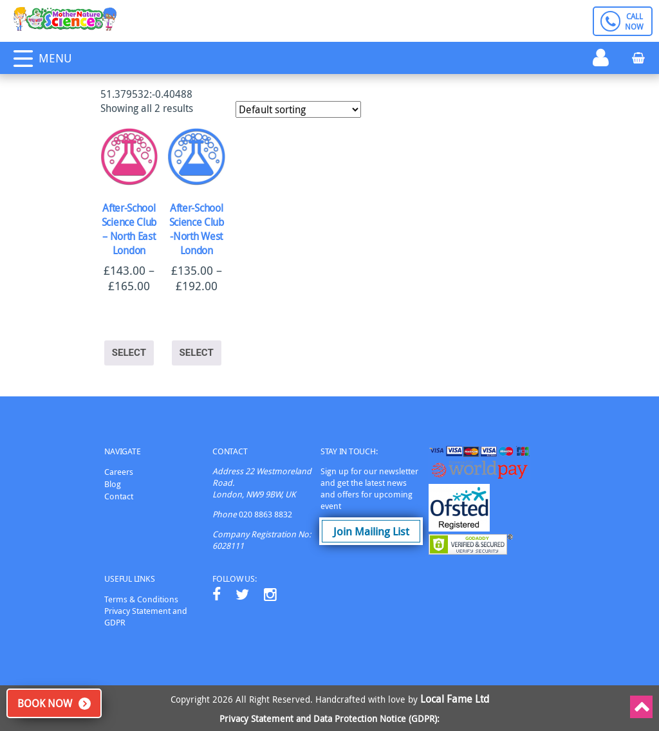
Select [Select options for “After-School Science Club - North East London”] (129, 352)
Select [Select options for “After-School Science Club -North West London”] (197, 352)
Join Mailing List (371, 531)
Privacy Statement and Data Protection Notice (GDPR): (329, 718)
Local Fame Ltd (454, 699)
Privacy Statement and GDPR (145, 616)
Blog (112, 484)
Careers (118, 471)
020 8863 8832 (265, 514)
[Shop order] (298, 109)
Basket (639, 57)
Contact (118, 496)
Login (600, 58)
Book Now (44, 703)
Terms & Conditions (141, 599)
